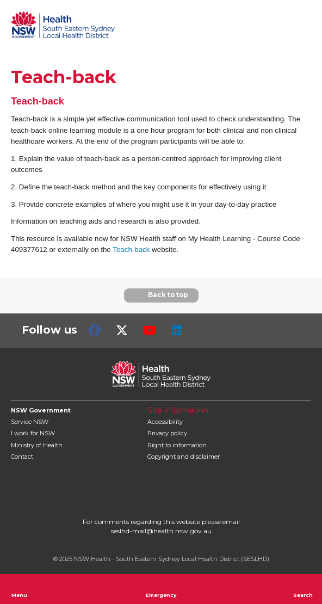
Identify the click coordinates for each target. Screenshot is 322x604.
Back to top (161, 295)
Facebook (95, 330)
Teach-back (131, 249)
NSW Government (41, 410)
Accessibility (165, 422)
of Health (37, 445)
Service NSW (29, 422)
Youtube (150, 330)
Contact (22, 456)
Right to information (177, 445)
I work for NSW (33, 433)
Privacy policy (167, 433)
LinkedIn (177, 330)
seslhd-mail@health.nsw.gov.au (161, 531)
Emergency (161, 589)
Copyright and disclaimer (183, 456)
